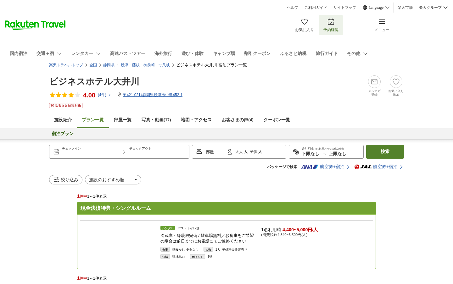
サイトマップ (344, 7)
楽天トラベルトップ (66, 65)
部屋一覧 (122, 119)
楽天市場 (405, 7)
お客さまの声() (237, 119)
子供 (254, 152)
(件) (104, 95)
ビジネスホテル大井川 (94, 81)
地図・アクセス (196, 119)
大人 (239, 152)
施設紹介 (63, 119)
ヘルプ (292, 7)
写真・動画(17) (156, 119)
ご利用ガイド (316, 7)
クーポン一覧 (277, 119)
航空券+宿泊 (322, 166)
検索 (385, 151)
